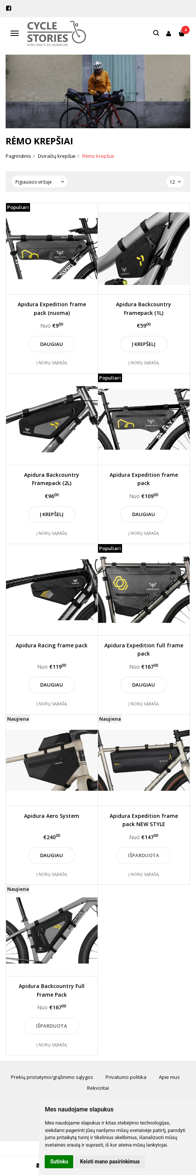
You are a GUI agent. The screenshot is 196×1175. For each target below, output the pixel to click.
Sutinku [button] (59, 1162)
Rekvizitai (98, 1088)
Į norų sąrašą (51, 362)
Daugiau (51, 344)
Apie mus (169, 1077)
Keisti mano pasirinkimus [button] (110, 1162)
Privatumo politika (126, 1077)
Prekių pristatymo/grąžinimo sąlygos (52, 1077)
